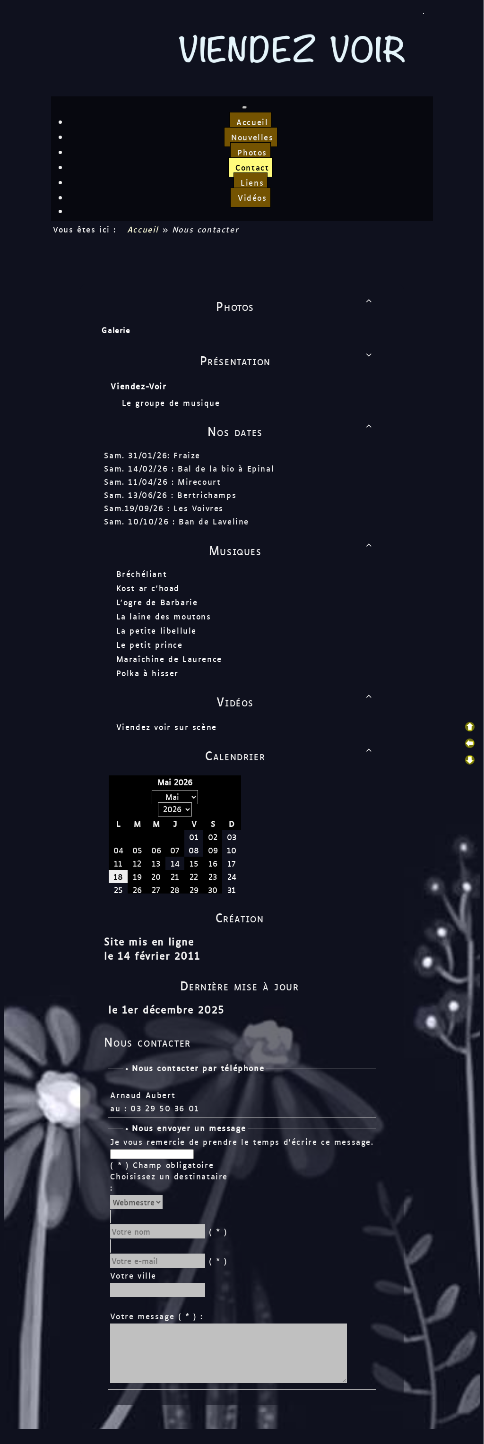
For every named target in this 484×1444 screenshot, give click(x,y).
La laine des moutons (162, 616)
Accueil (142, 229)
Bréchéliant (140, 573)
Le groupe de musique (172, 402)
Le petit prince (148, 644)
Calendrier (290, 755)
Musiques (292, 550)
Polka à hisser (146, 673)
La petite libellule (155, 630)
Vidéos (296, 701)
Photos (296, 305)
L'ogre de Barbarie (156, 602)
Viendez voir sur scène (165, 727)
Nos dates (291, 430)
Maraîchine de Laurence (168, 659)
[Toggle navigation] (244, 107)
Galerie (115, 330)
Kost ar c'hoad (147, 588)
